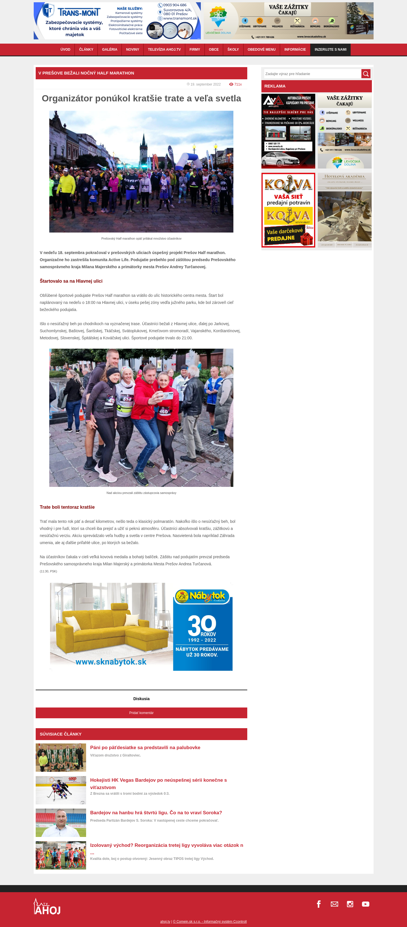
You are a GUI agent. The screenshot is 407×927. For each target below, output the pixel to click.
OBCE (214, 50)
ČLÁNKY (86, 50)
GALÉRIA (109, 50)
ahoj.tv (165, 922)
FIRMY (194, 50)
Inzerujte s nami (330, 50)
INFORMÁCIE (295, 50)
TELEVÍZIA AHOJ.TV (164, 50)
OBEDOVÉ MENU (262, 50)
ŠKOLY (233, 50)
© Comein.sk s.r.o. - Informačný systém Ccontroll (210, 922)
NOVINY (132, 50)
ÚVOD (66, 50)
